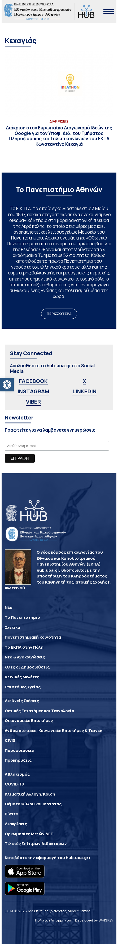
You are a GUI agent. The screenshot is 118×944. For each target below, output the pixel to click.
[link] (7, 384)
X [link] (84, 381)
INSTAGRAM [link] (33, 391)
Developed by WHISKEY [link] (94, 920)
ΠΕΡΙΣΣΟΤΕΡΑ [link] (59, 313)
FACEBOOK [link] (33, 381)
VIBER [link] (33, 401)
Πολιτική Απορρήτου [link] (53, 920)
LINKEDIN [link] (84, 391)
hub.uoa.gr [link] (77, 857)
